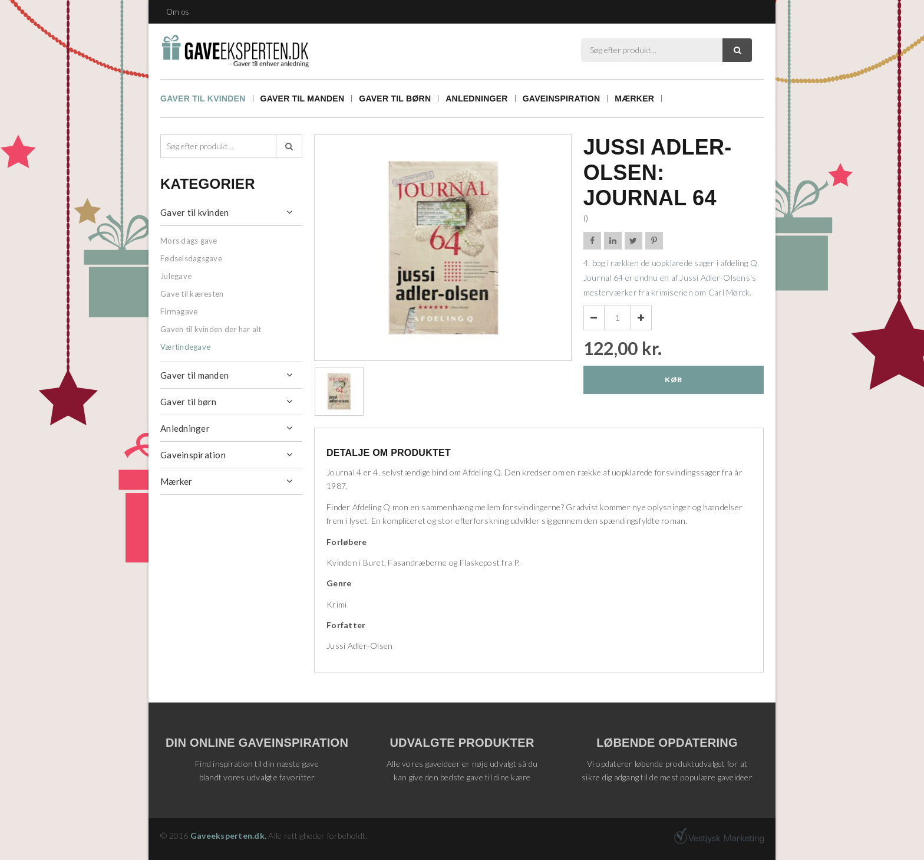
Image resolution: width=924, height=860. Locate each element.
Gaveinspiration (561, 98)
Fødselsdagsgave (191, 258)
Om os (177, 12)
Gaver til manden (302, 98)
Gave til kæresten (191, 293)
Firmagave (178, 311)
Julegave (176, 276)
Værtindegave (185, 347)
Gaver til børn (395, 98)
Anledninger (476, 98)
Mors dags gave (188, 240)
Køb (673, 379)
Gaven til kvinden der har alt (210, 329)
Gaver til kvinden (203, 98)
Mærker (634, 98)
